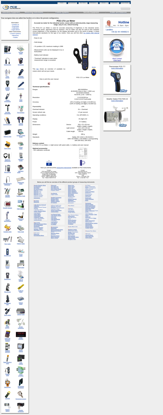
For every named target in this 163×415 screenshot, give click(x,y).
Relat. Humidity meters (73, 237)
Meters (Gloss (71, 186)
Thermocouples (88, 225)
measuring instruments (63, 168)
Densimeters (37, 226)
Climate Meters (37, 214)
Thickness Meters (89, 227)
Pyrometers (70, 223)
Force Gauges (7, 77)
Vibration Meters (89, 235)
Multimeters (21, 64)
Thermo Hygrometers (7, 101)
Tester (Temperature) (90, 220)
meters (86, 200)
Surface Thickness (89, 199)
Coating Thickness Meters (40, 211)
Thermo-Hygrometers (90, 207)
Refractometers (71, 235)
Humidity (41, 227)
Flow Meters (54, 186)
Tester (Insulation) (89, 214)
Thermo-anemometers (90, 205)
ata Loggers (37, 222)
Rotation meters (71, 238)
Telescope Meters (89, 204)
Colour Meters (37, 216)
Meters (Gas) (71, 185)
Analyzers (36, 190)
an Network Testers (56, 214)
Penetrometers (71, 216)
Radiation (36, 228)
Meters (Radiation (72, 191)
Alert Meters (37, 187)
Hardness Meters (55, 198)
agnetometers (54, 227)
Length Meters (54, 221)
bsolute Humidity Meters (40, 185)
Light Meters (54, 223)
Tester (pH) (88, 217)
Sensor (86, 186)
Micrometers (71, 194)
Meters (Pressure (72, 190)
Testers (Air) (88, 209)
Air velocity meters (38, 189)
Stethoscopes (88, 195)
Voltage (40, 228)
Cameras (36, 207)
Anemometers (37, 197)
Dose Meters (37, 230)
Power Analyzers (72, 221)
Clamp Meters (37, 213)
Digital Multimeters (38, 225)
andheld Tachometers (56, 197)
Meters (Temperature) (73, 192)
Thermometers (88, 224)
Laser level (53, 216)
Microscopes (71, 195)
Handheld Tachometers (21, 77)
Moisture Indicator (72, 199)
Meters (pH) (71, 187)
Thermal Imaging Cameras (91, 223)
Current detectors (38, 219)
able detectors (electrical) (40, 204)
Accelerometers (37, 186)
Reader (70, 232)
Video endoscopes (89, 236)
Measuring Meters (55, 233)
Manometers (54, 228)
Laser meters (54, 218)
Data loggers (21, 88)
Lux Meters (53, 224)
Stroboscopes (88, 197)
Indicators (53, 206)
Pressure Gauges (72, 222)
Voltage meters (88, 237)
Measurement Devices (56, 230)
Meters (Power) (71, 189)
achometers (88, 203)
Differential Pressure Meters (40, 223)
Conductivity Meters (38, 217)
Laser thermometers (55, 219)
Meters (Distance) (55, 237)
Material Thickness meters (57, 229)
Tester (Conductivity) (90, 210)
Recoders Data (71, 233)
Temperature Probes (89, 208)
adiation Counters (72, 229)
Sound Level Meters (89, 191)
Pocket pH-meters (72, 220)
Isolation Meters (54, 211)
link (37, 69)
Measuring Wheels (55, 235)
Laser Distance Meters (56, 215)
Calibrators (36, 206)
